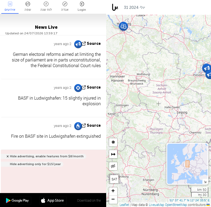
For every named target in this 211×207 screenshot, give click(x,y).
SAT (114, 179)
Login (82, 7)
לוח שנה (46, 7)
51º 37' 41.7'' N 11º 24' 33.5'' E (190, 200)
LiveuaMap (156, 204)
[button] (123, 26)
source (94, 43)
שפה (27, 7)
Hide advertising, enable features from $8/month (47, 156)
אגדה (65, 7)
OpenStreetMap (176, 204)
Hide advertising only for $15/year (35, 164)
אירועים (10, 7)
